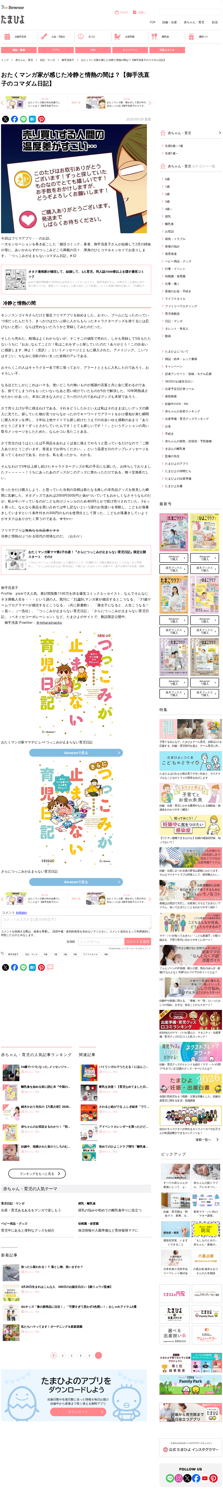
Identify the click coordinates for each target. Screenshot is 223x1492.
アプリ (56, 50)
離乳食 (160, 36)
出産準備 (124, 36)
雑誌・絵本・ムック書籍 (181, 359)
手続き (169, 434)
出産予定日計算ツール (179, 389)
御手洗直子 (68, 60)
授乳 (168, 216)
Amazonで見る (76, 752)
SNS (92, 50)
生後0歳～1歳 (174, 146)
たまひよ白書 (174, 486)
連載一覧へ (203, 1139)
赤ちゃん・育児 (194, 22)
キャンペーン (130, 50)
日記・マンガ (47, 60)
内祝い (139, 12)
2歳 (65, 954)
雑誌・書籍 (19, 50)
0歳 (45, 954)
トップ (5, 60)
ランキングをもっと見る (37, 1173)
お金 (168, 426)
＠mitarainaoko (49, 622)
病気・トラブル (175, 239)
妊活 (215, 22)
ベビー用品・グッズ (178, 261)
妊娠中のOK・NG (176, 404)
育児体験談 (172, 314)
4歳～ (107, 954)
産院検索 (171, 396)
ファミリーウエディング (181, 306)
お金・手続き (53, 36)
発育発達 (171, 254)
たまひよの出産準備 (178, 478)
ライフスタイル (90, 954)
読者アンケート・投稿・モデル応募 (188, 374)
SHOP (121, 12)
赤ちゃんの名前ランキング (182, 411)
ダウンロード (78, 1412)
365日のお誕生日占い (179, 381)
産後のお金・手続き (178, 291)
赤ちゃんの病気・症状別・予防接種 (188, 441)
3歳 (75, 954)
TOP (152, 22)
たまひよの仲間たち (178, 471)
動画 (168, 336)
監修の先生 (172, 456)
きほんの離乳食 (175, 449)
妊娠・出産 (169, 22)
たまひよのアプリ (176, 463)
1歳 (78, 599)
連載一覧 (76, 102)
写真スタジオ (167, 50)
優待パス (198, 36)
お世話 (169, 231)
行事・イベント (175, 269)
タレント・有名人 (176, 328)
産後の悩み (172, 246)
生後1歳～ (171, 153)
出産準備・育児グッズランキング (187, 419)
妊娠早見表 (15, 36)
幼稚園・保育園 (175, 276)
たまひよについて (176, 351)
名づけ (86, 36)
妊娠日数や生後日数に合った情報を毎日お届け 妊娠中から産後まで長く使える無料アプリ (78, 1401)
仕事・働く (172, 284)
